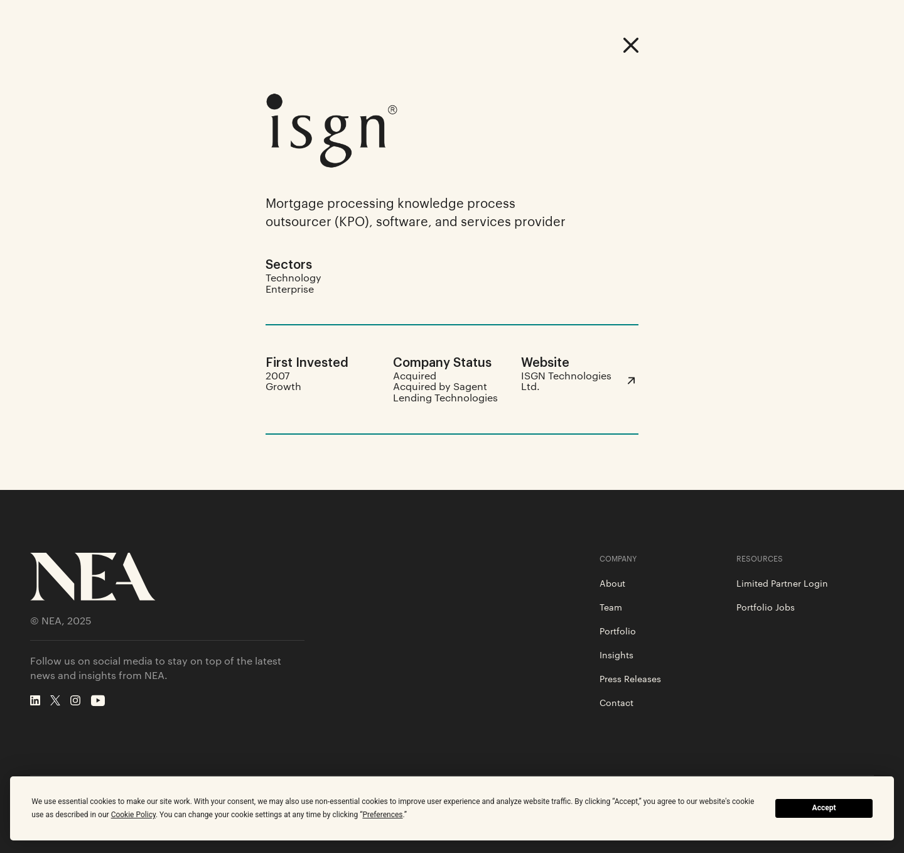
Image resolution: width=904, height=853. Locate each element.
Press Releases (630, 678)
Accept (824, 807)
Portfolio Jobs (765, 606)
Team (611, 606)
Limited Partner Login (782, 583)
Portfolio (618, 630)
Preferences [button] (382, 814)
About (612, 583)
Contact (616, 702)
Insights (616, 654)
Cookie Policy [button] (133, 814)
